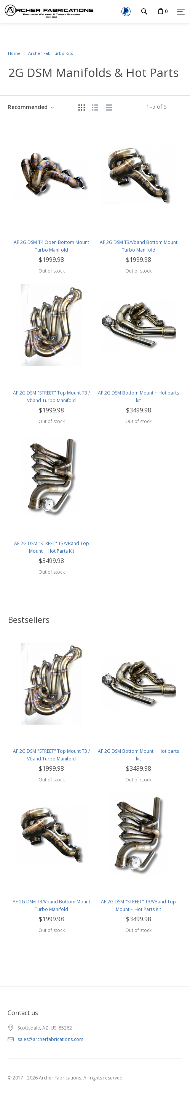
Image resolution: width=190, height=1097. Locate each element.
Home (14, 53)
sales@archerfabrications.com (50, 1039)
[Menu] (181, 12)
